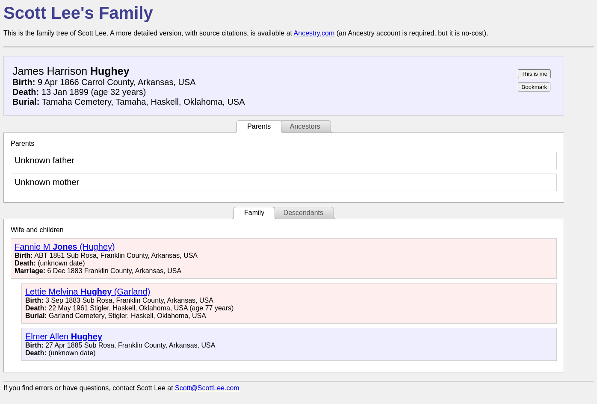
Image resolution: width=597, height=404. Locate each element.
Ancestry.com (314, 33)
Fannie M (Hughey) (65, 246)
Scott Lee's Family (78, 12)
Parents (259, 126)
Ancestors (305, 126)
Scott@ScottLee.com (207, 388)
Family (254, 212)
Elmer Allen (63, 336)
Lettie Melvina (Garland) (87, 291)
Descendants (303, 212)
